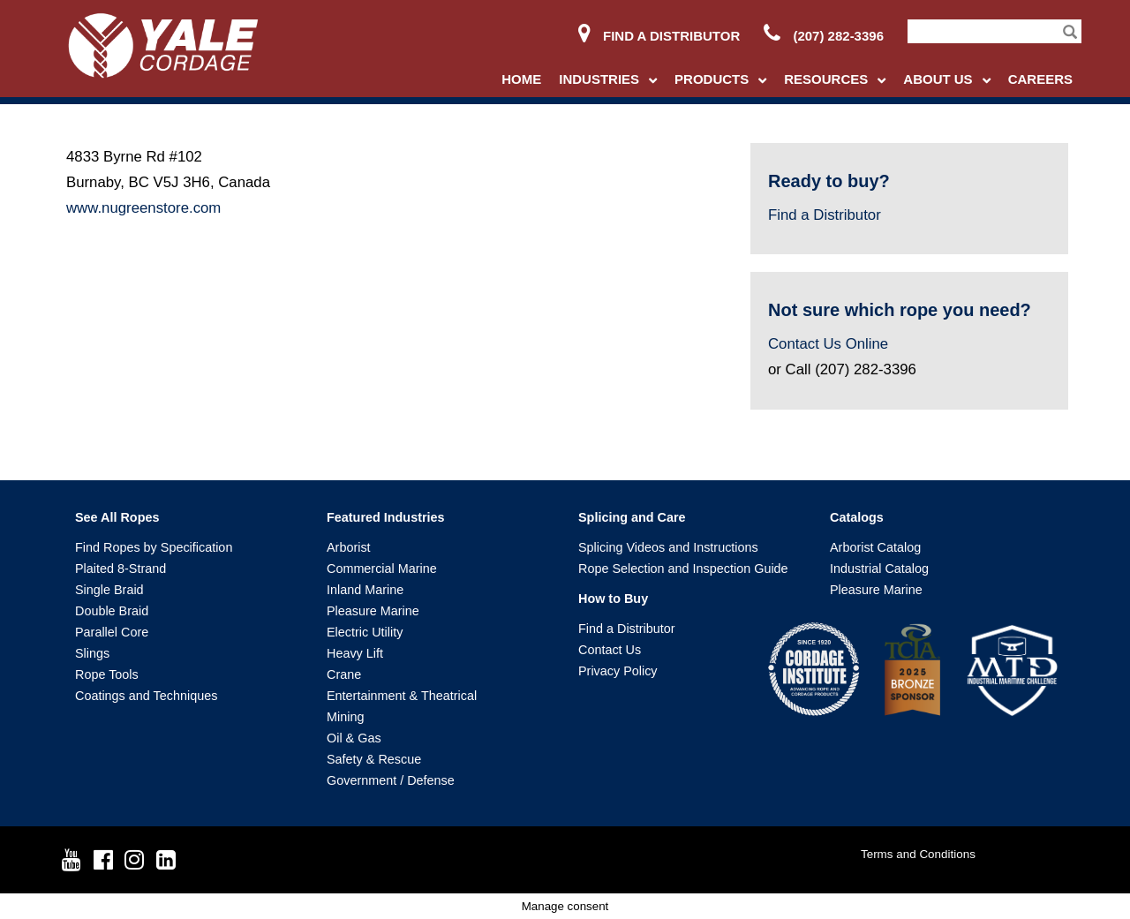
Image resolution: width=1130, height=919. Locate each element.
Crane (344, 674)
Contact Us (609, 650)
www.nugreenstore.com (143, 208)
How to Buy (613, 598)
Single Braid (109, 590)
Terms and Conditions (918, 854)
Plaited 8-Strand (120, 568)
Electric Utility (365, 632)
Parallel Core (111, 632)
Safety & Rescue (374, 759)
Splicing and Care (632, 517)
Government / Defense (391, 780)
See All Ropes (117, 517)
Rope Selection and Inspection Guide (683, 568)
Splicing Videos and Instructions (668, 547)
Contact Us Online (828, 343)
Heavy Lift (355, 653)
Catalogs (857, 517)
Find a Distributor (659, 35)
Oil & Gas (354, 738)
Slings (92, 653)
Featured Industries (386, 517)
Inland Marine (365, 590)
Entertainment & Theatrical (402, 696)
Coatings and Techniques (146, 696)
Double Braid (111, 611)
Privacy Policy (618, 671)
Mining (345, 717)
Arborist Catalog (875, 547)
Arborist (349, 547)
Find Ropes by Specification (153, 547)
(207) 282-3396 (824, 35)
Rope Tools (107, 674)
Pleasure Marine (373, 611)
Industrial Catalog (879, 568)
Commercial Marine (382, 568)
